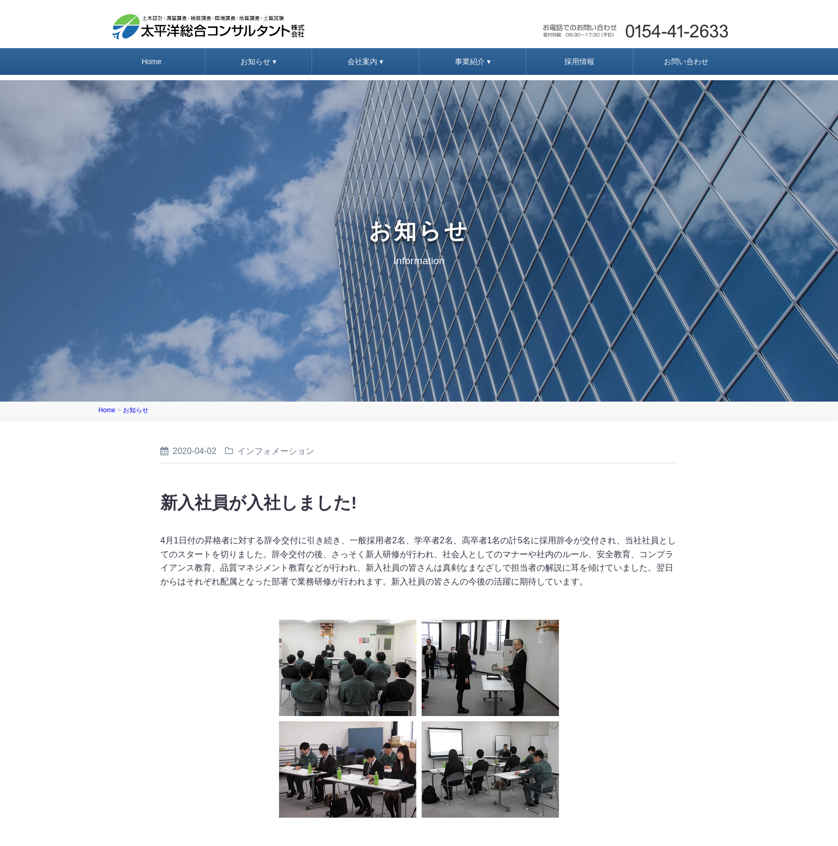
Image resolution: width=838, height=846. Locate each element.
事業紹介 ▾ (473, 61)
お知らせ (136, 410)
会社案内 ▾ (365, 61)
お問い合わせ (635, 27)
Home (151, 61)
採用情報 (579, 61)
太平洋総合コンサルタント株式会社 (208, 27)
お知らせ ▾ (258, 61)
